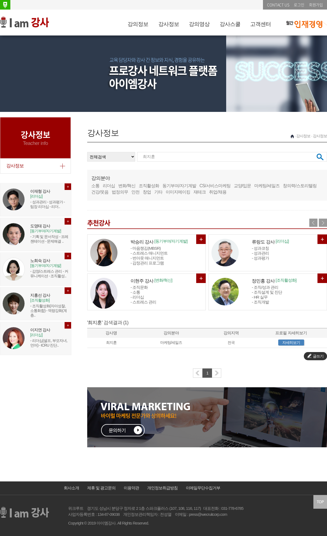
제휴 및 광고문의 (101, 488)
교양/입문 (242, 185)
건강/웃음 (99, 192)
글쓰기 (315, 356)
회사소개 (71, 488)
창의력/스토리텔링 (299, 185)
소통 (95, 185)
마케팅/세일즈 (267, 185)
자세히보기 (291, 342)
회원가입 (316, 4)
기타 (158, 192)
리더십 (109, 185)
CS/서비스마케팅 (215, 185)
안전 (135, 192)
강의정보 (138, 24)
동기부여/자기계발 (179, 185)
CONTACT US (278, 4)
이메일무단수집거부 (203, 488)
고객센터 (260, 24)
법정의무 (120, 192)
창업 (147, 192)
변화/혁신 (126, 185)
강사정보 (168, 24)
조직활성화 (149, 185)
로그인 (299, 4)
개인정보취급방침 (162, 488)
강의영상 (199, 24)
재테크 (199, 192)
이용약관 (131, 488)
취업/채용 (217, 192)
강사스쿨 (230, 24)
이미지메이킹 (178, 192)
